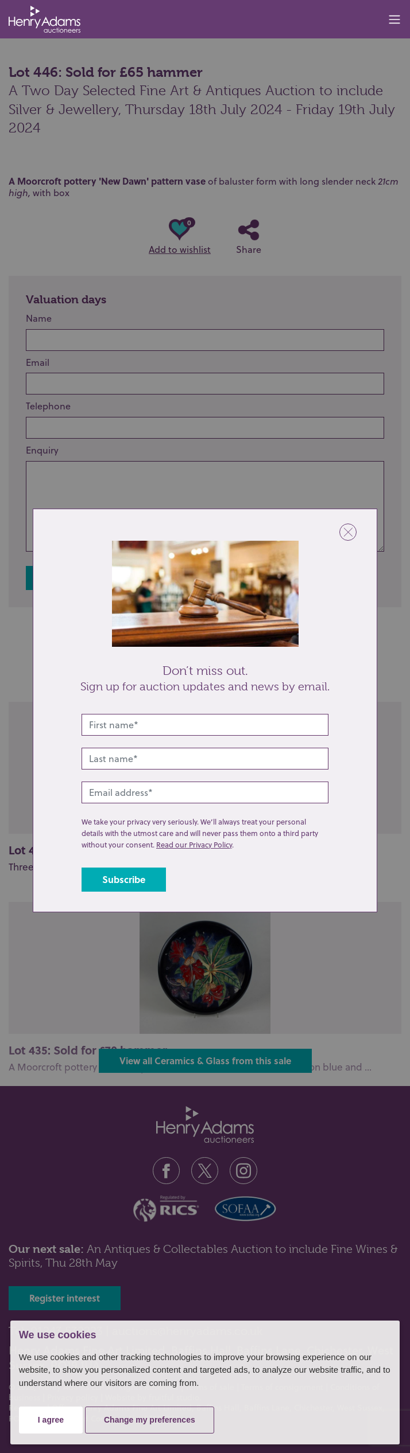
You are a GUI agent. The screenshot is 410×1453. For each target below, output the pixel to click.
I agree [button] (51, 1419)
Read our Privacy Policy (194, 844)
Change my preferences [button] (149, 1419)
